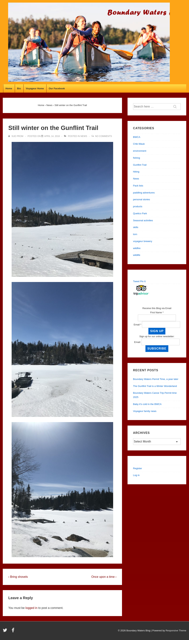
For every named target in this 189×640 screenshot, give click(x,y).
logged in (31, 607)
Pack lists (138, 185)
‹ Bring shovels (18, 576)
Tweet (136, 281)
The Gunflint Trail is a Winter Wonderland (155, 386)
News (83, 136)
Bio (19, 88)
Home (9, 88)
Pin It (143, 281)
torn (135, 234)
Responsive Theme (176, 630)
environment (139, 150)
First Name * (157, 312)
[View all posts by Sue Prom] (16, 136)
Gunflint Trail (140, 164)
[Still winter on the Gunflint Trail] (52, 136)
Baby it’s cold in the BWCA (147, 404)
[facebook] (13, 631)
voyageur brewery (142, 241)
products (137, 206)
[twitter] (6, 631)
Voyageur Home (35, 88)
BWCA (136, 137)
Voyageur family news (144, 411)
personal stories (141, 199)
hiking (136, 171)
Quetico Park (140, 213)
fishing (136, 157)
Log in (136, 475)
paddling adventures (144, 192)
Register (137, 468)
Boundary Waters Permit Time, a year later (155, 379)
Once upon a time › (103, 576)
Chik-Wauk (139, 143)
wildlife (136, 255)
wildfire (136, 248)
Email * (137, 324)
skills (135, 227)
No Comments (103, 136)
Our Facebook (57, 88)
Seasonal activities (143, 220)
